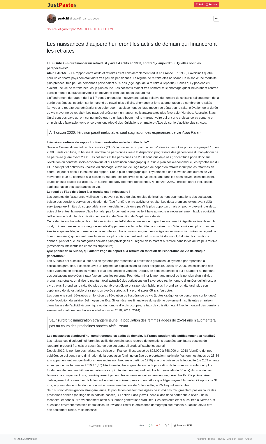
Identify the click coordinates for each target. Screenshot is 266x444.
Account (212, 4)
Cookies (231, 438)
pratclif (63, 18)
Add (199, 4)
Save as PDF (182, 425)
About (248, 438)
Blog (240, 438)
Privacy (220, 438)
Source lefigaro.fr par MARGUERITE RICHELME (80, 29)
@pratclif (75, 18)
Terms (211, 438)
